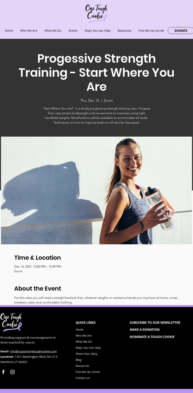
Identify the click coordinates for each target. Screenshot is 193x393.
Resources (82, 366)
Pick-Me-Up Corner (88, 372)
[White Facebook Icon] (3, 372)
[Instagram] (12, 372)
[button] (158, 322)
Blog (78, 360)
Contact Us (83, 378)
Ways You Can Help (88, 347)
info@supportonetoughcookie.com (33, 351)
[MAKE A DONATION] (158, 329)
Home (79, 329)
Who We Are (84, 335)
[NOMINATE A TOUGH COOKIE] (158, 336)
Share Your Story (86, 354)
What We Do (84, 341)
